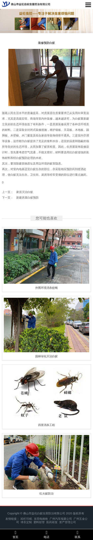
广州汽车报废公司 (61, 518)
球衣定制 (26, 522)
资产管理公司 (67, 522)
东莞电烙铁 (41, 518)
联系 (77, 534)
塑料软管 (39, 522)
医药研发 (52, 522)
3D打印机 (26, 518)
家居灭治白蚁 (24, 192)
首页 (15, 534)
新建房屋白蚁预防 (27, 197)
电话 (46, 534)
